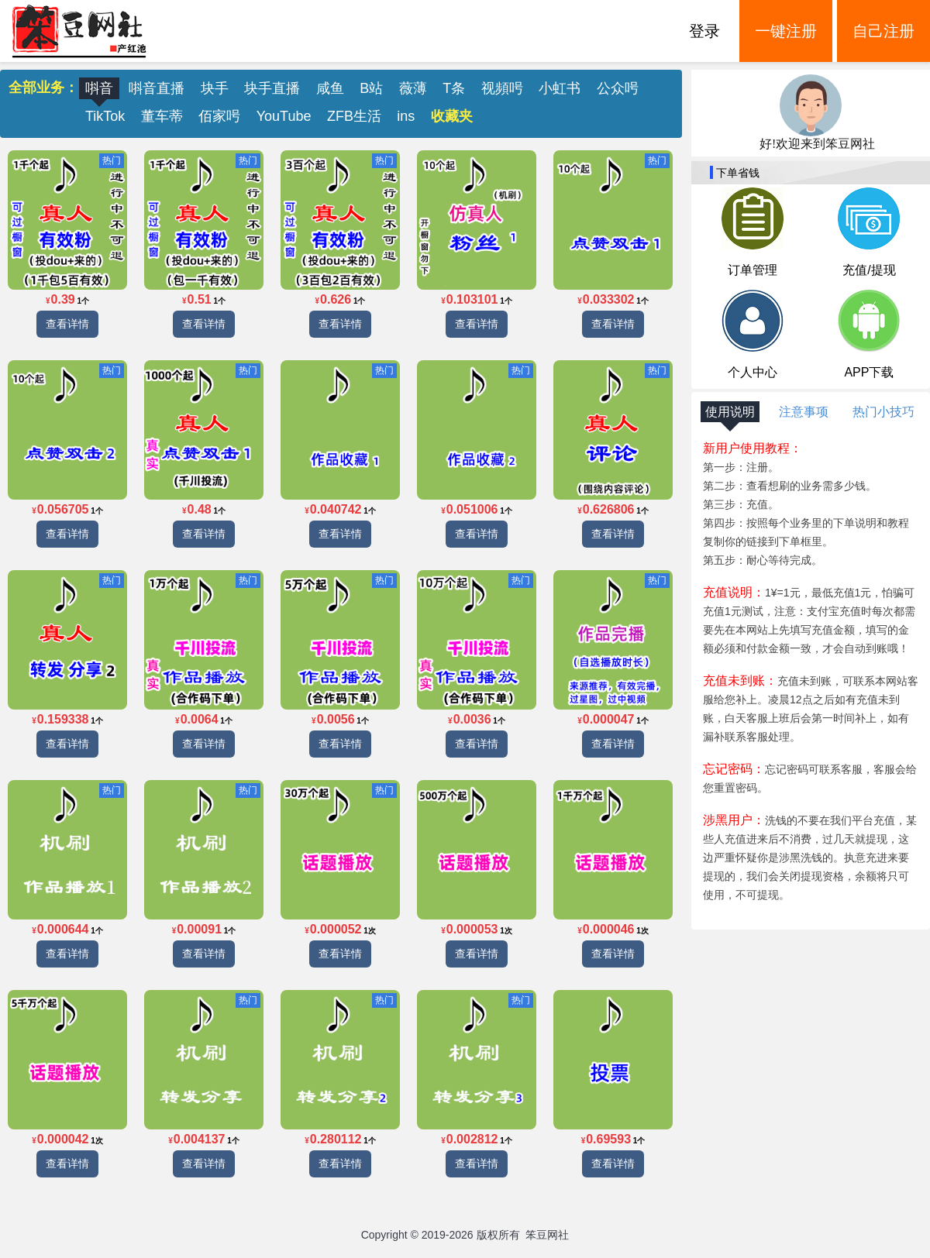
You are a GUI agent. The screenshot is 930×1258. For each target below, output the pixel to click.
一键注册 (786, 31)
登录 (704, 31)
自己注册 (883, 31)
